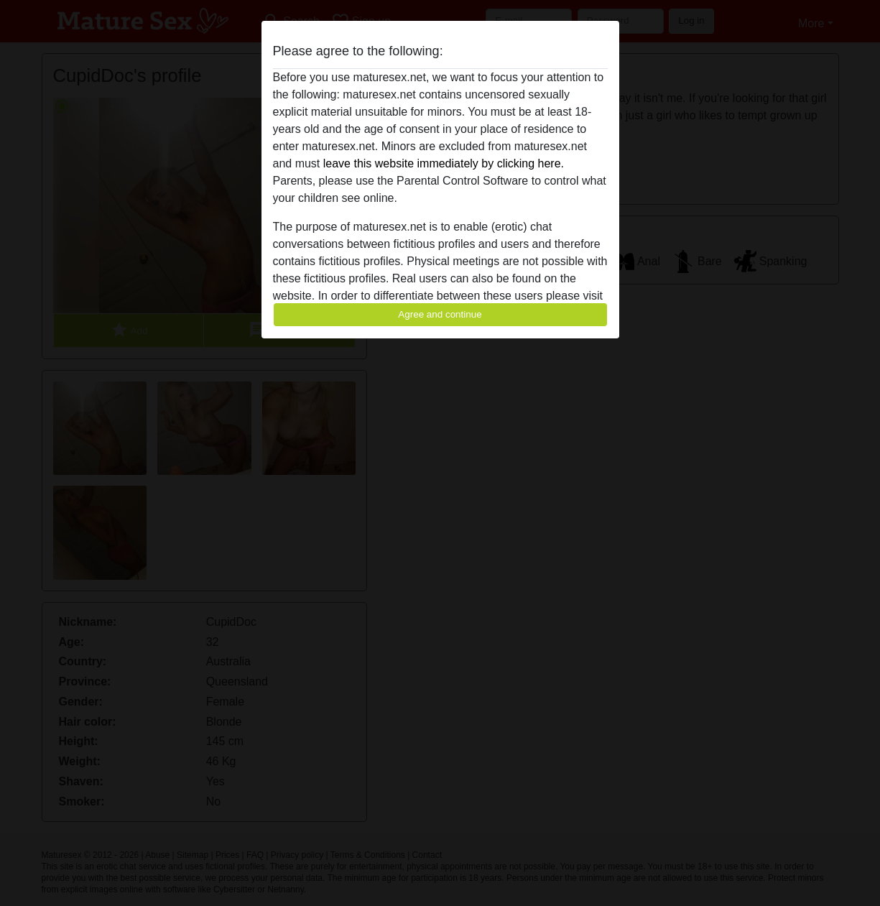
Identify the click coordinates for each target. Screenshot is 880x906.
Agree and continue (439, 314)
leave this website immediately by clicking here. (443, 163)
